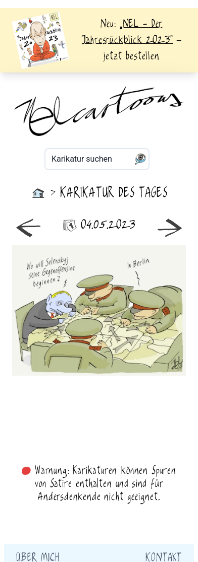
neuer (55, 310)
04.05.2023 (99, 225)
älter (142, 310)
